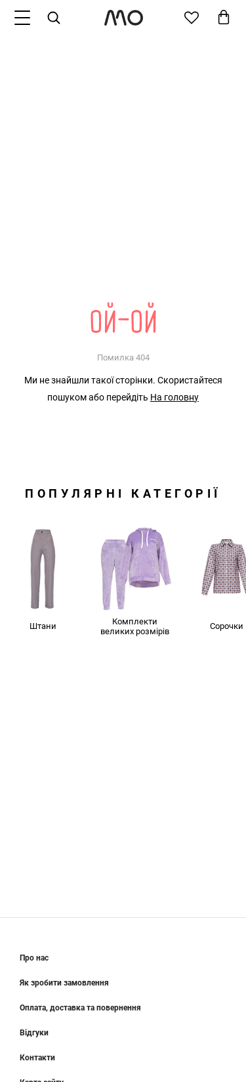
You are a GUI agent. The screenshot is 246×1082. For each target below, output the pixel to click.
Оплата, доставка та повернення (80, 1007)
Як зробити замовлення (64, 982)
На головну (174, 397)
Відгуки (34, 1032)
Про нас (34, 958)
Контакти (37, 1057)
